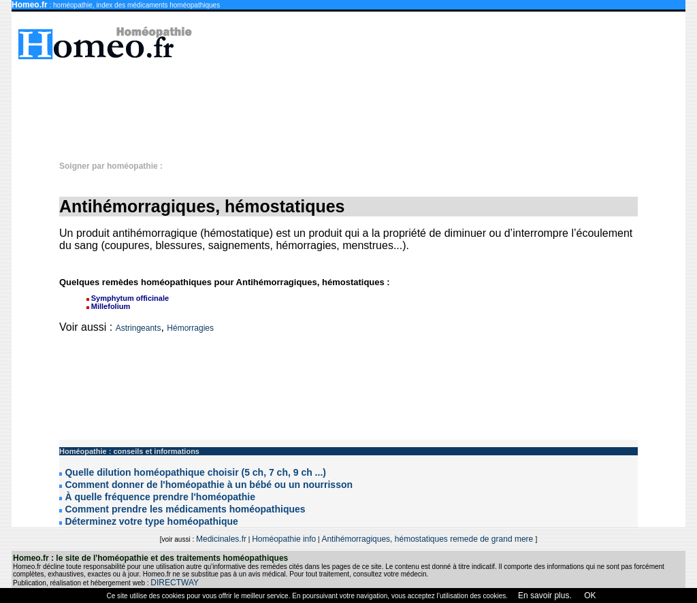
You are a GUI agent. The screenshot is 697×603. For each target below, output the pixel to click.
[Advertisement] (355, 103)
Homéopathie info (284, 539)
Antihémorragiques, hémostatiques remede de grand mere (428, 539)
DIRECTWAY (174, 582)
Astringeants (138, 328)
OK (589, 595)
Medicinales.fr (221, 539)
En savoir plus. (545, 595)
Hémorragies (190, 328)
